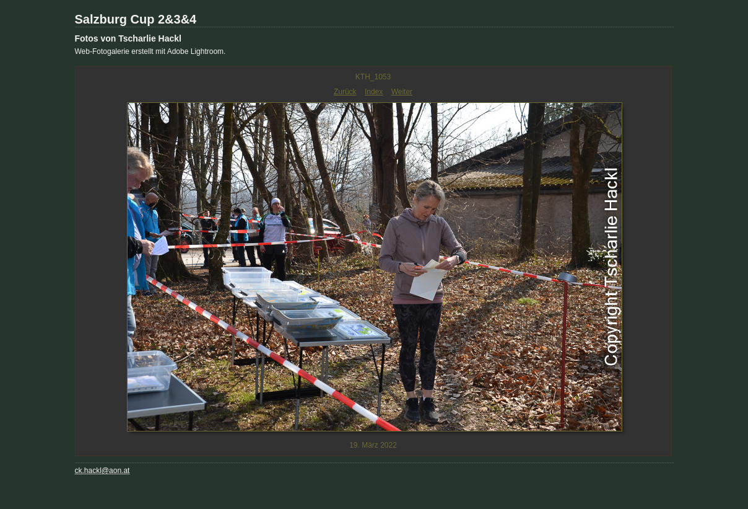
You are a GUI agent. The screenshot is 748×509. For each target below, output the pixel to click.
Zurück (345, 91)
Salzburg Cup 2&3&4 (136, 19)
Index (374, 91)
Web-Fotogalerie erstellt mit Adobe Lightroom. (150, 51)
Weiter (401, 91)
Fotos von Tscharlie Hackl (128, 38)
